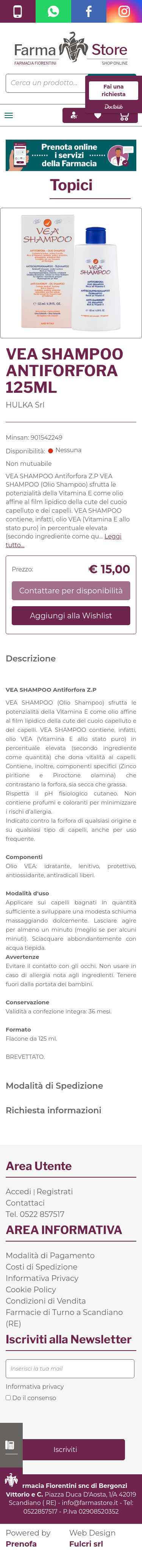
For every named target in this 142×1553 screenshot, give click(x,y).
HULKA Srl (25, 404)
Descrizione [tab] (31, 659)
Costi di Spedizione (42, 1266)
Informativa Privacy (42, 1278)
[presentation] (63, 1420)
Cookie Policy (31, 1289)
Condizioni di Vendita (46, 1301)
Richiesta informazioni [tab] (53, 1110)
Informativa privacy (35, 1386)
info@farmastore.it (90, 1502)
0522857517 (40, 1511)
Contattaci (25, 1203)
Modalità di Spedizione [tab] (54, 1086)
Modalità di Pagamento (50, 1255)
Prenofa (21, 1543)
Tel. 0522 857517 (35, 1214)
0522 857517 (11, 1445)
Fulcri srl (86, 1543)
